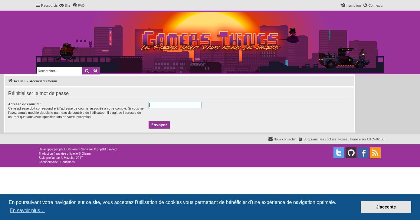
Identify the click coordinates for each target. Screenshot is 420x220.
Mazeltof (69, 157)
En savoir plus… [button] (27, 210)
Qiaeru (86, 153)
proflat (50, 157)
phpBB (63, 149)
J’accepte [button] (386, 207)
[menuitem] (64, 5)
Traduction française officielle (58, 153)
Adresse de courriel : (24, 104)
